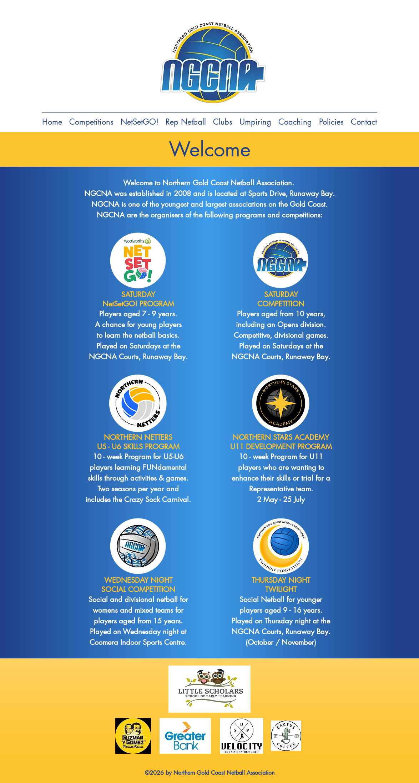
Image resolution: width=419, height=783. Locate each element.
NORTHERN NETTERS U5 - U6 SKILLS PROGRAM (138, 442)
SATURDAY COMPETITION (280, 299)
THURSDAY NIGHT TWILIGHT (281, 585)
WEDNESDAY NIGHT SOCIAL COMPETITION (138, 585)
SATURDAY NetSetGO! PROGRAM (138, 299)
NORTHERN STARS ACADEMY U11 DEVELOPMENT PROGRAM (281, 442)
